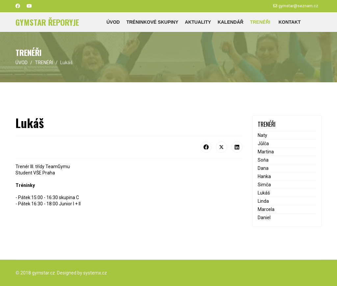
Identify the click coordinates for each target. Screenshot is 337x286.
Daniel (264, 217)
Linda (263, 201)
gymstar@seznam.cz (298, 5)
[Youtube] (29, 6)
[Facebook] (17, 6)
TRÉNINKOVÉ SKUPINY (152, 22)
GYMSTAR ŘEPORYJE (47, 22)
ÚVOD (112, 22)
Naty (262, 135)
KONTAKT (289, 22)
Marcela (266, 209)
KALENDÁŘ (231, 22)
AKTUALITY (198, 22)
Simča (264, 184)
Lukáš (264, 192)
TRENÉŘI (260, 22)
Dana (263, 168)
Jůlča (263, 143)
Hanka (264, 176)
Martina (266, 151)
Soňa (263, 160)
